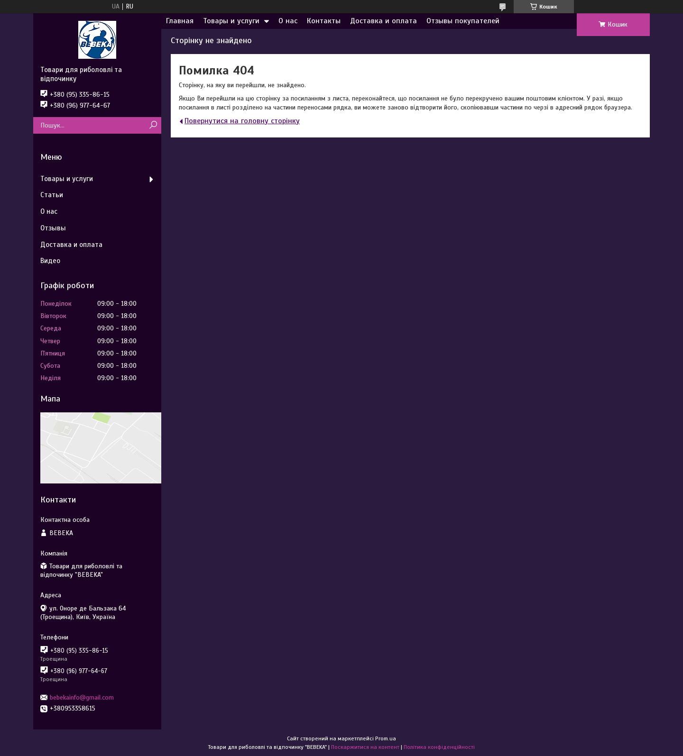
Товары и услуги (231, 21)
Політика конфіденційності (439, 747)
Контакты (324, 21)
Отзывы (53, 228)
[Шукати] (153, 125)
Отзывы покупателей (462, 21)
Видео (50, 260)
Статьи (51, 195)
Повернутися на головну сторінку (242, 121)
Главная (180, 21)
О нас (287, 21)
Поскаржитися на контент (365, 747)
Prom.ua (385, 738)
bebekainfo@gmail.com (82, 697)
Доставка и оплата (383, 21)
